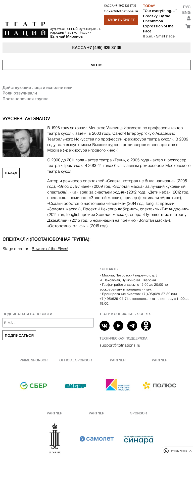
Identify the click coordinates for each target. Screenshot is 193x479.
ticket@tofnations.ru (121, 11)
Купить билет (121, 20)
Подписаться (19, 335)
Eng (186, 12)
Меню (96, 65)
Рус (186, 7)
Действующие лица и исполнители (38, 87)
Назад (11, 173)
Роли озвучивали (20, 92)
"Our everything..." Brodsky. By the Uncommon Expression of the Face (160, 21)
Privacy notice (179, 450)
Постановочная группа (26, 98)
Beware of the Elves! (50, 248)
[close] (190, 451)
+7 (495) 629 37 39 (125, 5)
